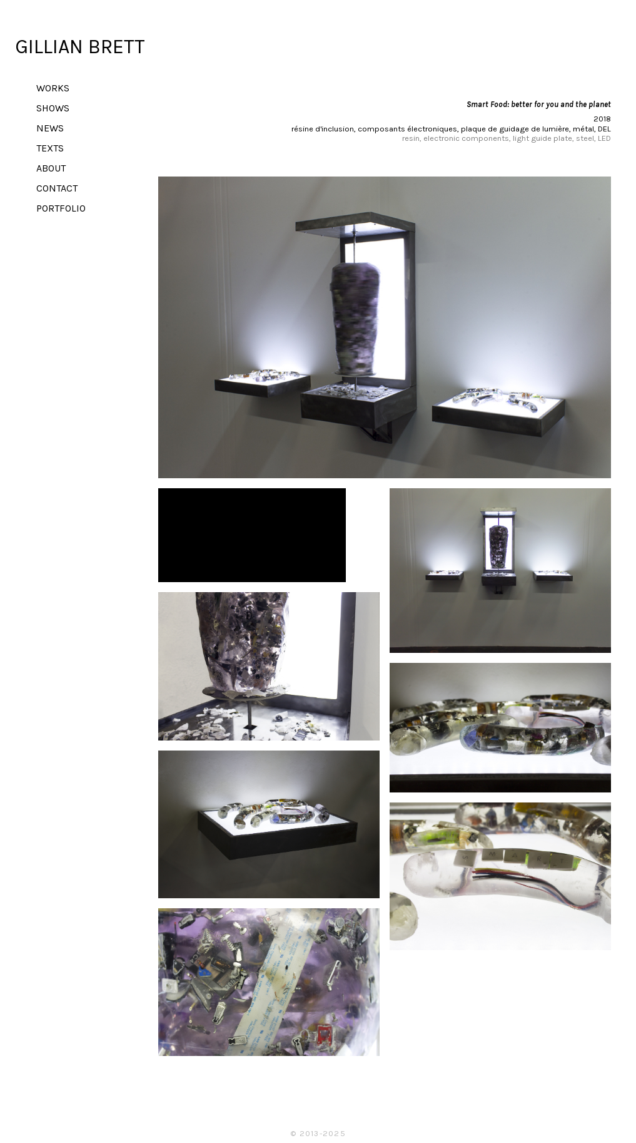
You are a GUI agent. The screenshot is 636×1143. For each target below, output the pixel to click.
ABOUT (51, 168)
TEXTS (50, 148)
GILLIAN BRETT (80, 46)
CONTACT (57, 188)
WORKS (52, 88)
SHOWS (52, 108)
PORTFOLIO (61, 208)
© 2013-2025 (318, 1133)
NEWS (50, 128)
